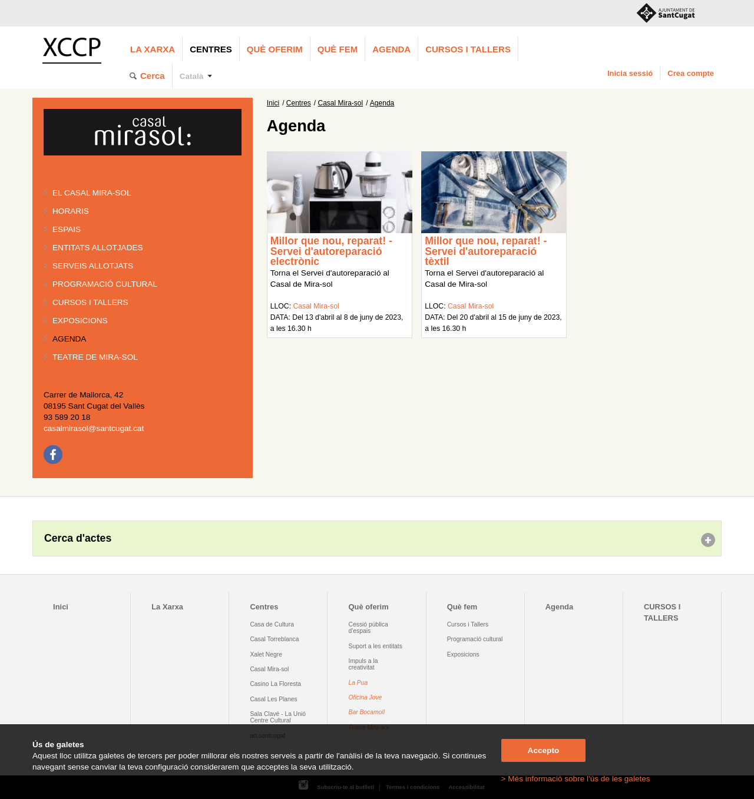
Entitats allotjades (97, 247)
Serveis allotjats (92, 265)
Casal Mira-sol (340, 103)
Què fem (338, 49)
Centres (211, 49)
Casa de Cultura (272, 624)
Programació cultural (104, 284)
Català (192, 76)
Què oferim (275, 49)
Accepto (544, 750)
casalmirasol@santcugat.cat (94, 428)
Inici (273, 103)
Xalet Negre (266, 654)
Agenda (391, 49)
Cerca (152, 76)
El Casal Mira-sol (91, 192)
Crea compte (690, 73)
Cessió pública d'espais (368, 627)
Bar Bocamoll (367, 712)
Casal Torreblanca (274, 639)
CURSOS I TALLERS (468, 49)
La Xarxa (152, 49)
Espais (66, 229)
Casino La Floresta (275, 684)
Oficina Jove (365, 697)
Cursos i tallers (90, 302)
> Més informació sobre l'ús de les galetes (575, 778)
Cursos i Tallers (467, 624)
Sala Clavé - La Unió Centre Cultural (278, 717)
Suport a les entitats (375, 646)
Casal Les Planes (273, 699)
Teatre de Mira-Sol (95, 357)
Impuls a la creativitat (363, 664)
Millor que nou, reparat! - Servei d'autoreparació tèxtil (486, 251)
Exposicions (80, 320)
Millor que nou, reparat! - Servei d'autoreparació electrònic (331, 251)
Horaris (70, 211)
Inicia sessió (630, 73)
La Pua (358, 682)
